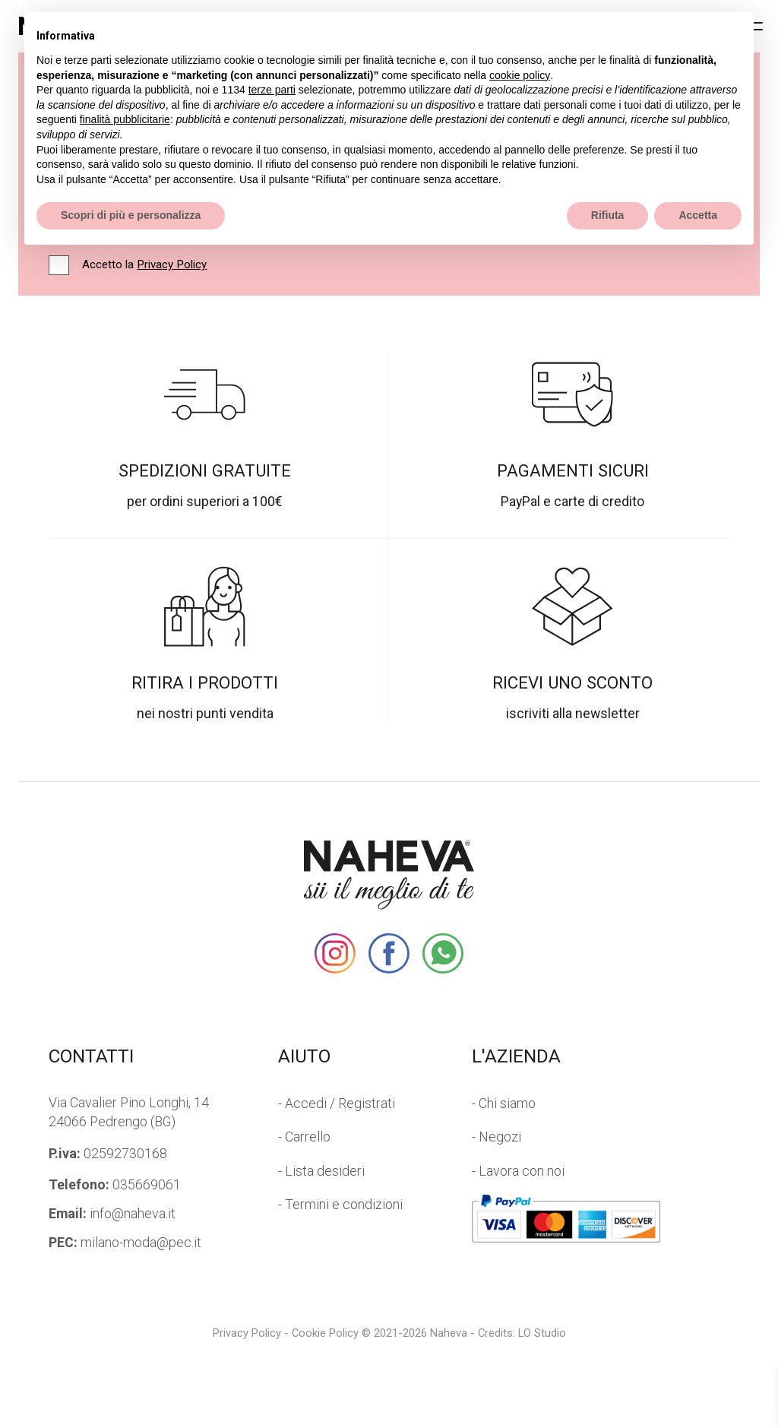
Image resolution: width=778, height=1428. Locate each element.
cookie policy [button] (519, 75)
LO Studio (542, 1333)
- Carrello (304, 1137)
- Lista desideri (321, 1171)
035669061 (115, 1184)
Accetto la (144, 265)
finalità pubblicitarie (125, 119)
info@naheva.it (112, 1213)
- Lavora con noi (518, 1171)
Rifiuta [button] (608, 215)
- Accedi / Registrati (336, 1103)
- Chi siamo (504, 1103)
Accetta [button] (697, 215)
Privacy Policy (172, 264)
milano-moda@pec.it (125, 1242)
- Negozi (496, 1137)
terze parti (272, 90)
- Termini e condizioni (340, 1204)
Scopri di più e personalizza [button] (131, 215)
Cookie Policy (325, 1333)
